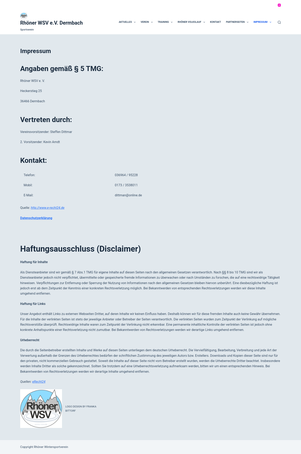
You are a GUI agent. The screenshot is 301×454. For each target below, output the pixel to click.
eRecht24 (38, 382)
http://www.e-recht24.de (47, 208)
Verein (147, 22)
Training (166, 22)
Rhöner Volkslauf (192, 22)
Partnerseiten (238, 22)
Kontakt (215, 22)
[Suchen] (279, 22)
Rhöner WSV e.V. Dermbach (51, 23)
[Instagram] (279, 5)
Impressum (263, 22)
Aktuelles (128, 22)
